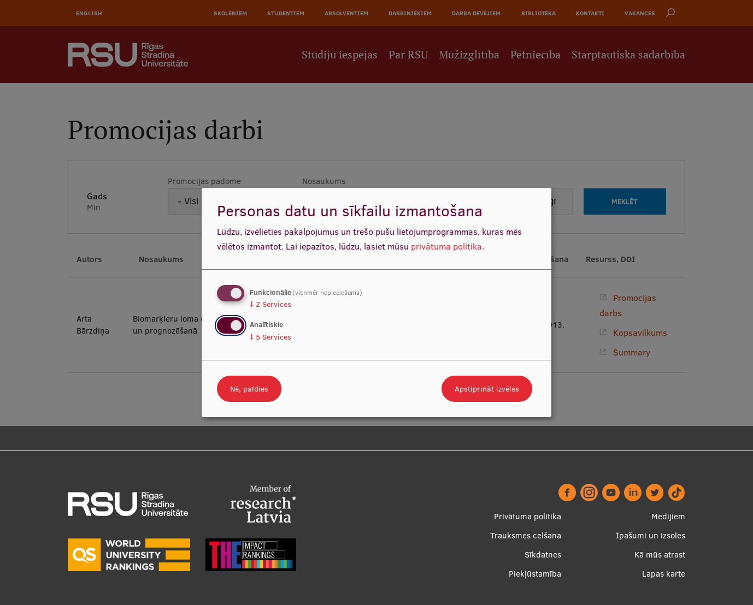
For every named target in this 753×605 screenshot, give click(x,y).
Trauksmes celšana (525, 535)
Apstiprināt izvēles (487, 388)
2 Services (270, 304)
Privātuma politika (527, 516)
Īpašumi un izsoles (650, 535)
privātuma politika (446, 246)
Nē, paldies (249, 388)
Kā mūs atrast (659, 554)
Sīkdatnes (543, 554)
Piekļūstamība (535, 573)
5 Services (270, 336)
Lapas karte (663, 573)
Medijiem (668, 516)
